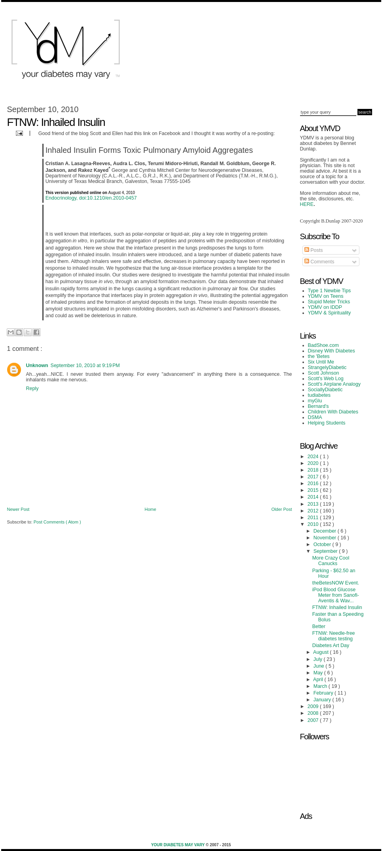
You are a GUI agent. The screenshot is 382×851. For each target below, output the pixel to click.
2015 (314, 490)
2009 (314, 706)
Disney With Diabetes (331, 351)
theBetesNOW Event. (335, 583)
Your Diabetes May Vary (178, 845)
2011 (314, 517)
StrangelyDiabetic (327, 367)
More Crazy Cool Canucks (331, 560)
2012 (314, 511)
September (326, 551)
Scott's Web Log (326, 378)
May (319, 673)
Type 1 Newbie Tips (329, 290)
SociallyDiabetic (325, 389)
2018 (314, 470)
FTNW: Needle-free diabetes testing (333, 636)
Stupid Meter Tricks (329, 302)
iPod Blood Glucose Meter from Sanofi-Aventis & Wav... (335, 595)
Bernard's (318, 406)
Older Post (282, 509)
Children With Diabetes (333, 412)
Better (318, 626)
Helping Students (327, 423)
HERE (307, 204)
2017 (314, 477)
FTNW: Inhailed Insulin (337, 607)
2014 (314, 497)
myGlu (315, 401)
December (326, 531)
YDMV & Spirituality (329, 313)
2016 (314, 483)
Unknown (37, 365)
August (321, 652)
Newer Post (18, 509)
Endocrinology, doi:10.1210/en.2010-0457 (91, 198)
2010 (314, 524)
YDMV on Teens (326, 296)
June (320, 666)
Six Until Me (321, 362)
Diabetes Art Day (331, 645)
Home (150, 509)
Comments (319, 262)
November (326, 538)
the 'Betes (319, 356)
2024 (314, 456)
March (321, 686)
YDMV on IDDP (325, 307)
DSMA (315, 417)
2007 (314, 720)
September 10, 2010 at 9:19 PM (85, 365)
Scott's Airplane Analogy (334, 384)
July (319, 659)
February (324, 693)
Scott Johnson (323, 373)
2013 (314, 504)
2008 (314, 713)
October (323, 544)
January (323, 700)
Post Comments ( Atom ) (57, 522)
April (318, 679)
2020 (314, 463)
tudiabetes (319, 395)
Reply (32, 388)
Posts (313, 250)
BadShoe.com (323, 345)
